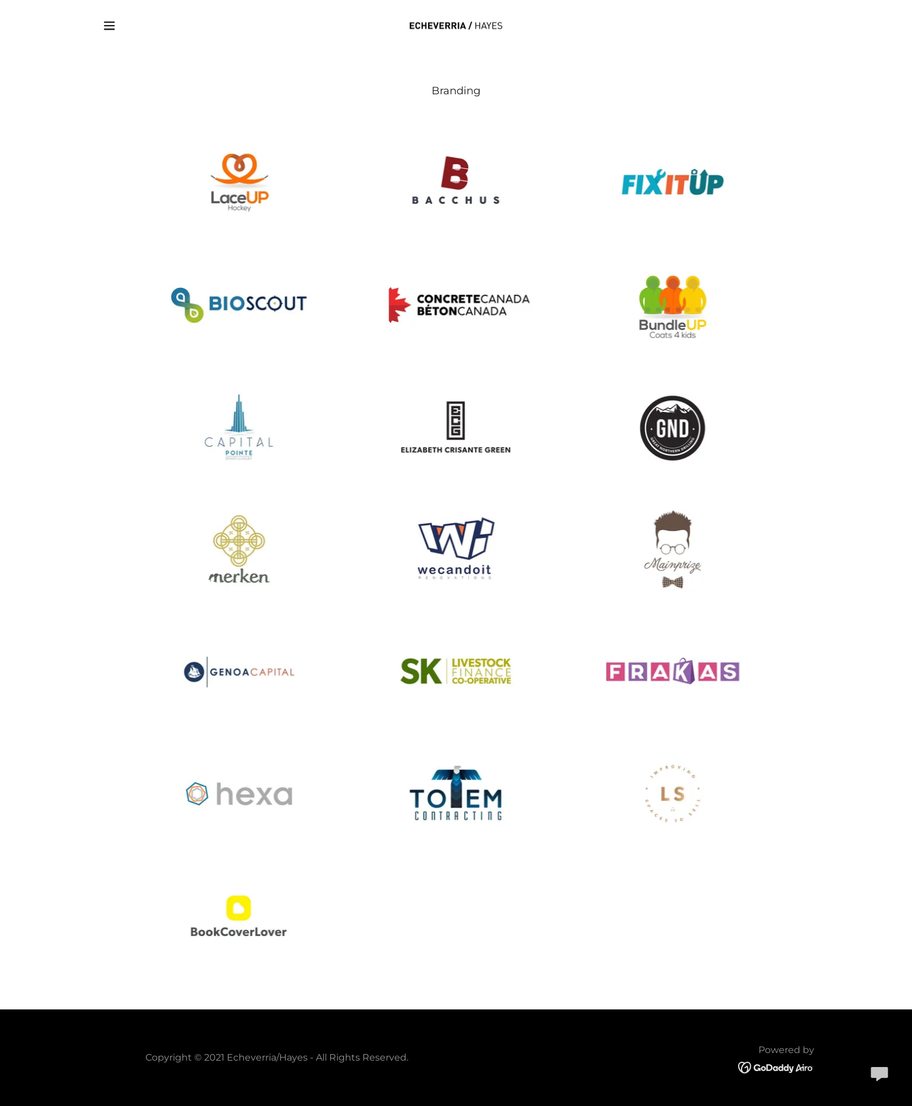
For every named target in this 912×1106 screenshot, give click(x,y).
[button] (109, 25)
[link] (456, 24)
